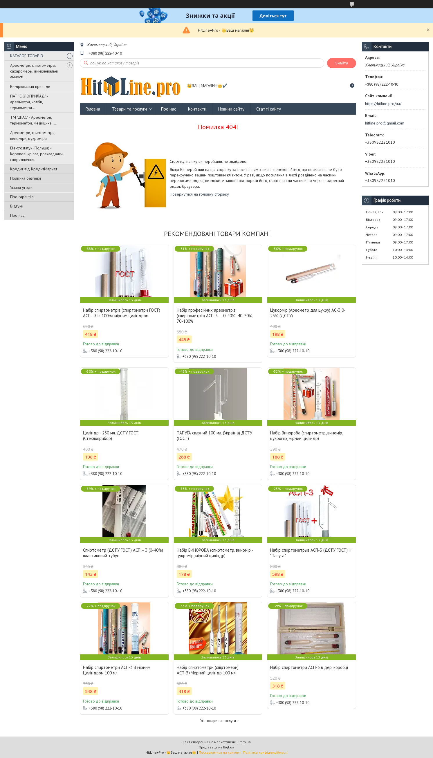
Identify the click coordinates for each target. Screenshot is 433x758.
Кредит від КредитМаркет (33, 169)
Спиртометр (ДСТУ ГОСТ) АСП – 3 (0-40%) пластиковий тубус (123, 552)
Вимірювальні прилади (30, 86)
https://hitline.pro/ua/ (383, 103)
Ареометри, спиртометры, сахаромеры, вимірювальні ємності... (34, 71)
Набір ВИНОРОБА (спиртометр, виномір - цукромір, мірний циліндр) (215, 552)
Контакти (197, 109)
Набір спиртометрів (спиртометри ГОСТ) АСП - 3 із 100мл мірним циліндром (121, 312)
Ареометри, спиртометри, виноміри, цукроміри (32, 135)
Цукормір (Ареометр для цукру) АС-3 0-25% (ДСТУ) (308, 312)
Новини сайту (231, 109)
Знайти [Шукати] (341, 63)
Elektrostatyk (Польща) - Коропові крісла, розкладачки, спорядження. (36, 153)
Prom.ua (244, 742)
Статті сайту (268, 109)
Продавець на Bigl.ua (216, 747)
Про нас (17, 215)
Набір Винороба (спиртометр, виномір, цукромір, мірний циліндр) (306, 435)
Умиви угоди (21, 187)
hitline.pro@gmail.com (384, 123)
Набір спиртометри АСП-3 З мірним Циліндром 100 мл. (116, 670)
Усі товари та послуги (218, 721)
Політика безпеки (25, 178)
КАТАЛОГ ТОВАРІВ (26, 55)
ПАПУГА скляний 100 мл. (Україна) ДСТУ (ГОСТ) (214, 435)
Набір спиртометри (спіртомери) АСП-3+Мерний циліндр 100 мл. (208, 670)
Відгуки (16, 206)
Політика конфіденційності (265, 752)
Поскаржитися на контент (220, 752)
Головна (93, 109)
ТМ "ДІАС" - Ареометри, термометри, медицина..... (33, 120)
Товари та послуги (129, 109)
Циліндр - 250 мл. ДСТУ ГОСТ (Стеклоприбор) (111, 435)
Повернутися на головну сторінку (199, 194)
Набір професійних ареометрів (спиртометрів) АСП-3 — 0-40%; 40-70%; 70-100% (215, 315)
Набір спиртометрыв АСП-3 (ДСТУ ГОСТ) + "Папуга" (310, 552)
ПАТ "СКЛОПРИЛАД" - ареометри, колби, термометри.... (29, 101)
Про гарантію (22, 196)
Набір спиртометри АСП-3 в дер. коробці (309, 667)
